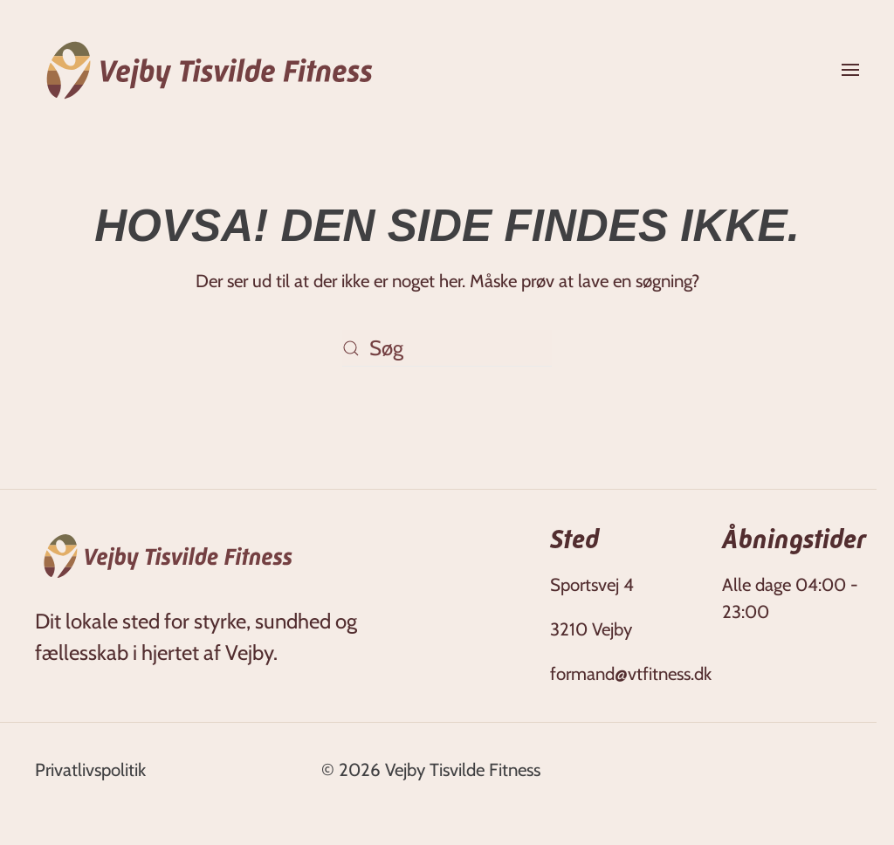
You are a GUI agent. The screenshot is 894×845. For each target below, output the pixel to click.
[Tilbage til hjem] (209, 70)
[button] (850, 70)
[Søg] (447, 348)
